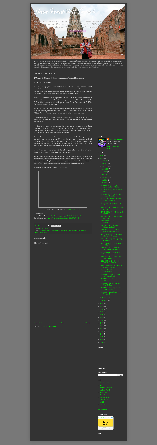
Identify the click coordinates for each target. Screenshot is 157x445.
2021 (101, 312)
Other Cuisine (104, 400)
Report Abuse (103, 410)
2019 (101, 317)
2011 (101, 334)
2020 (101, 315)
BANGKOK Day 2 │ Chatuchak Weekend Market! (110, 253)
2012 (101, 331)
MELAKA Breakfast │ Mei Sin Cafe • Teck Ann (110, 284)
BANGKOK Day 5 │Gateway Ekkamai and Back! (109, 226)
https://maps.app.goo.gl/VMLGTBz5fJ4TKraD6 (66, 216)
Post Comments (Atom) (50, 326)
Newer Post (38, 323)
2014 (101, 326)
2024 (101, 303)
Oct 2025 (105, 163)
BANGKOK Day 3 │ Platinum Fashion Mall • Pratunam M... (111, 248)
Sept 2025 (105, 166)
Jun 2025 (105, 174)
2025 (101, 158)
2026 (101, 155)
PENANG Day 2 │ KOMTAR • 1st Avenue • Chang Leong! (111, 195)
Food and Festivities (106, 388)
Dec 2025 (105, 161)
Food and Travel (105, 390)
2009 (101, 339)
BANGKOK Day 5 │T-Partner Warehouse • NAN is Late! (110, 230)
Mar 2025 (105, 183)
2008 (101, 342)
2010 (101, 337)
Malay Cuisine (104, 395)
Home (63, 323)
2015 (101, 323)
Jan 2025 (105, 300)
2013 (101, 328)
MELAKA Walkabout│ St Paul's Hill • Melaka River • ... (112, 288)
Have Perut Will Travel (72, 209)
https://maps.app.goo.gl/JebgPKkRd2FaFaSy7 (63, 218)
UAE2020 (103, 404)
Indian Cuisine (104, 392)
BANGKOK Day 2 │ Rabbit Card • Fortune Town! (111, 257)
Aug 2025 (105, 169)
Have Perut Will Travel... (68, 11)
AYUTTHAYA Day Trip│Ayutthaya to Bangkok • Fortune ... (112, 235)
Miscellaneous (43, 228)
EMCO (101, 385)
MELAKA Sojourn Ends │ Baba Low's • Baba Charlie (110, 275)
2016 (101, 320)
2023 (101, 306)
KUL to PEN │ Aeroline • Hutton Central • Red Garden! (111, 199)
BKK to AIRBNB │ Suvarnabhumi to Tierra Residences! (111, 266)
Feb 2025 (105, 297)
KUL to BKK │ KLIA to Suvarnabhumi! (107, 270)
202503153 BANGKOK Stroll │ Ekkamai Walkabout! (110, 262)
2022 (101, 309)
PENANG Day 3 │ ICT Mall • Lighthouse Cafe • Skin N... (110, 186)
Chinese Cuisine (105, 383)
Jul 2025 (104, 172)
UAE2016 (103, 402)
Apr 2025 (105, 180)
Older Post (87, 323)
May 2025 (105, 177)
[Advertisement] (63, 305)
